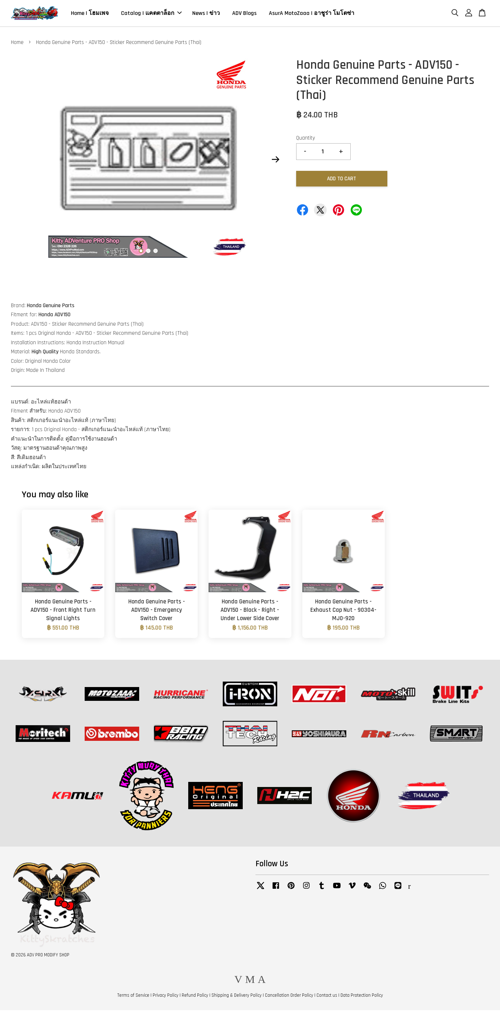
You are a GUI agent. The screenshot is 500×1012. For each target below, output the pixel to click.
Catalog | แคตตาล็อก (151, 14)
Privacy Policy (165, 997)
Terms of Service (133, 997)
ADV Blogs (244, 14)
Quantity (305, 139)
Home (17, 43)
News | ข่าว (206, 14)
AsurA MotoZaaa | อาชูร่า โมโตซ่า (311, 14)
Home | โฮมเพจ (90, 14)
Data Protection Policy (361, 997)
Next (275, 161)
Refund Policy (195, 997)
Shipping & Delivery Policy (236, 997)
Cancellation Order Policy (289, 997)
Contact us (326, 997)
